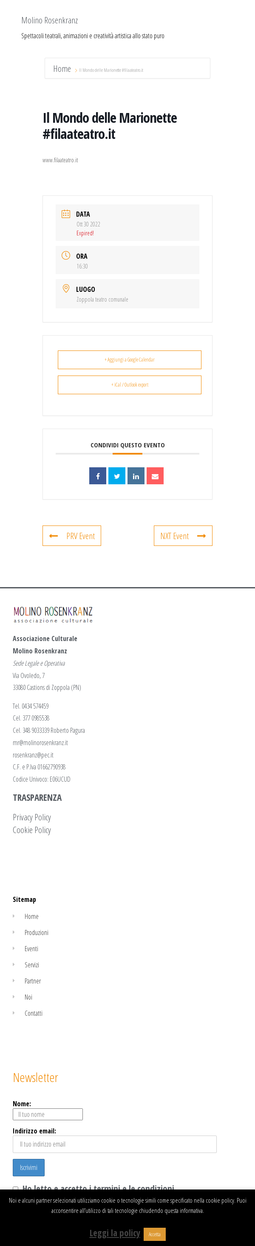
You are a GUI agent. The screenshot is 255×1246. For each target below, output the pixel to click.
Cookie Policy (32, 830)
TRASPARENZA (37, 797)
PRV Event (72, 536)
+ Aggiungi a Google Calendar (130, 359)
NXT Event (183, 536)
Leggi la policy (115, 1233)
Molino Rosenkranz (49, 20)
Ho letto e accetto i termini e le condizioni (98, 1189)
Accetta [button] (155, 1234)
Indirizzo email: (115, 1139)
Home (63, 68)
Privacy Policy (32, 817)
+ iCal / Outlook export (129, 384)
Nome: (48, 1109)
